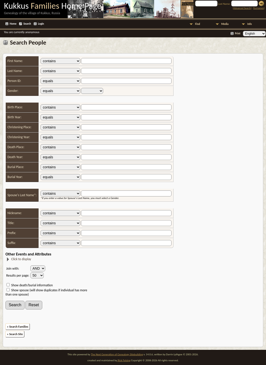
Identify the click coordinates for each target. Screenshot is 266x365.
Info (249, 24)
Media (224, 24)
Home (13, 23)
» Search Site (15, 334)
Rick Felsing (124, 360)
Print (237, 33)
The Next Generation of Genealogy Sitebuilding (117, 354)
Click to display (18, 259)
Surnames (259, 8)
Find (197, 24)
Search (27, 23)
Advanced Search (242, 8)
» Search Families (17, 326)
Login (41, 23)
